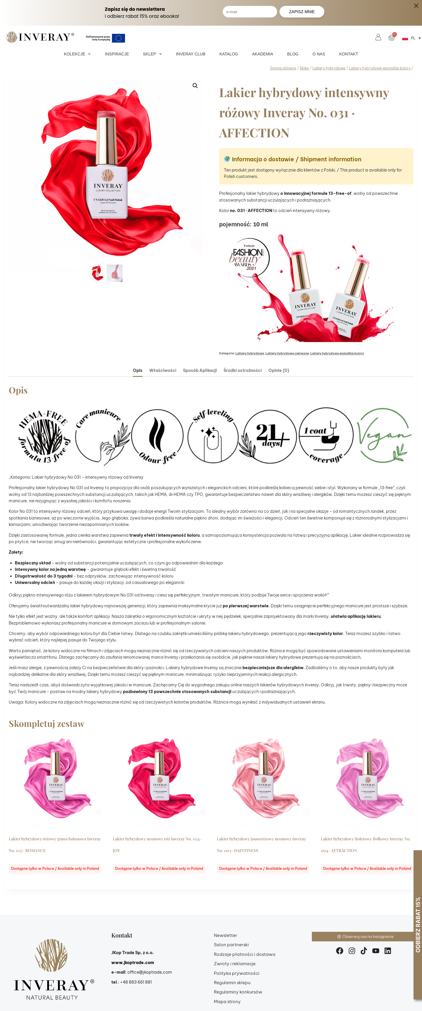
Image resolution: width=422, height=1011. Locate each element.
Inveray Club (190, 54)
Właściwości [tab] (162, 370)
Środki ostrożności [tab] (243, 370)
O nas (318, 54)
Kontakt (348, 54)
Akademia (262, 54)
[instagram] (353, 950)
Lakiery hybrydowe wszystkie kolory (337, 353)
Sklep (152, 53)
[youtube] (377, 950)
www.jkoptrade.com (132, 962)
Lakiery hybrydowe (249, 353)
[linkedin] (389, 950)
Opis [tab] (138, 370)
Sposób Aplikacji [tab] (200, 370)
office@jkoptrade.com (149, 972)
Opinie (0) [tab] (278, 370)
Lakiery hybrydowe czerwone (287, 353)
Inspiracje (117, 54)
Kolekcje (77, 53)
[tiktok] (365, 950)
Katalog (228, 54)
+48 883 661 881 (136, 982)
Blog (292, 54)
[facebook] (341, 950)
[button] (195, 86)
